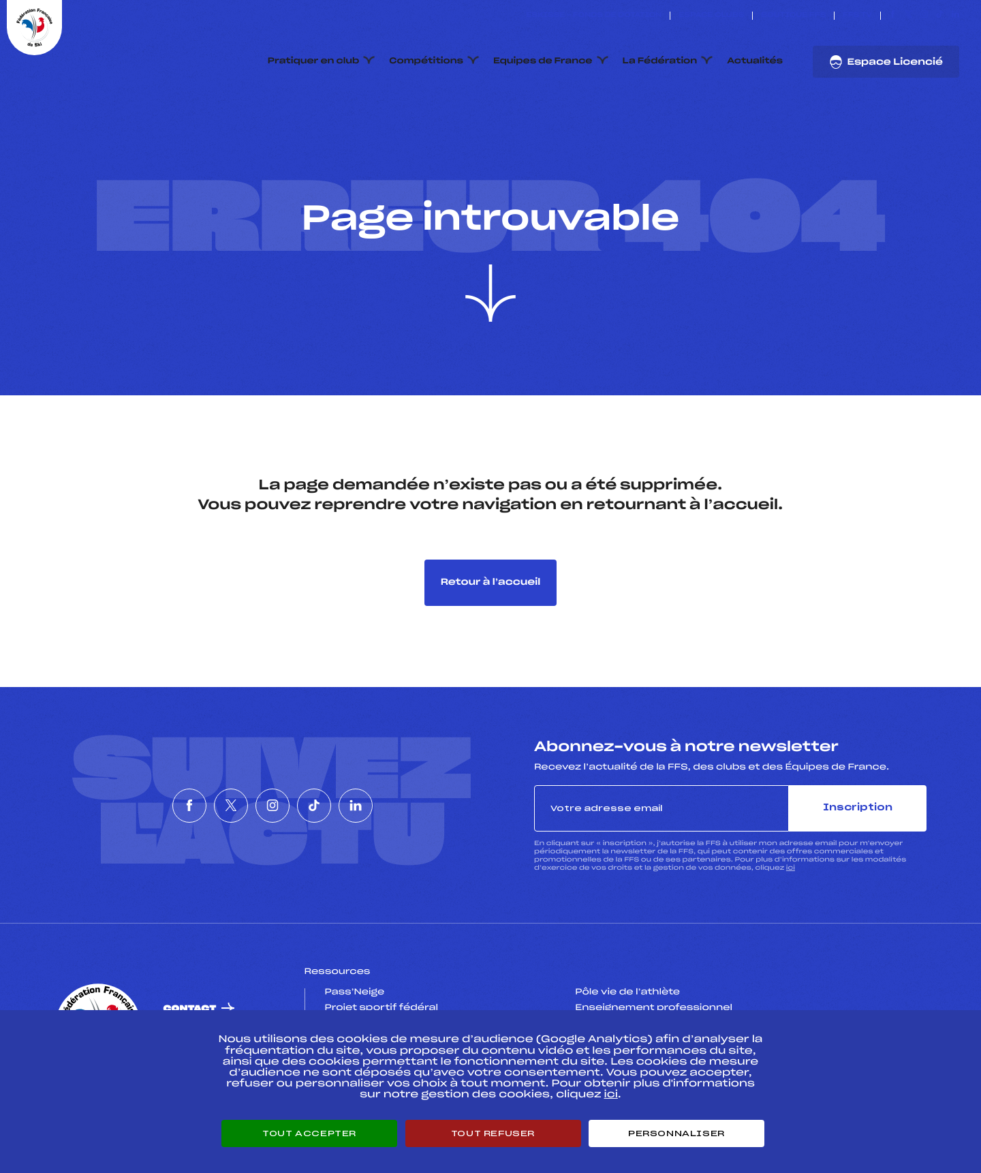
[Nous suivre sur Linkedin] (955, 15)
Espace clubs (711, 15)
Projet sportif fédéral (381, 1008)
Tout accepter (309, 1133)
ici (790, 868)
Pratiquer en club (313, 61)
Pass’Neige (355, 992)
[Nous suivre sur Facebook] (893, 15)
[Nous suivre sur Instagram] (924, 15)
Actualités (755, 61)
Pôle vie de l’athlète (627, 992)
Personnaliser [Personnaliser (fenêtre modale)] (676, 1133)
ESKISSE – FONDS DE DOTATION (593, 15)
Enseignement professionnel (653, 1008)
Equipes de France (543, 61)
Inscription (857, 808)
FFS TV (857, 15)
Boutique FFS (793, 15)
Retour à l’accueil (491, 582)
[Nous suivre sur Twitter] (908, 15)
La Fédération (660, 61)
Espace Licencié (886, 62)
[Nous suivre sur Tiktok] (940, 15)
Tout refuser (493, 1133)
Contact (190, 1009)
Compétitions (426, 61)
